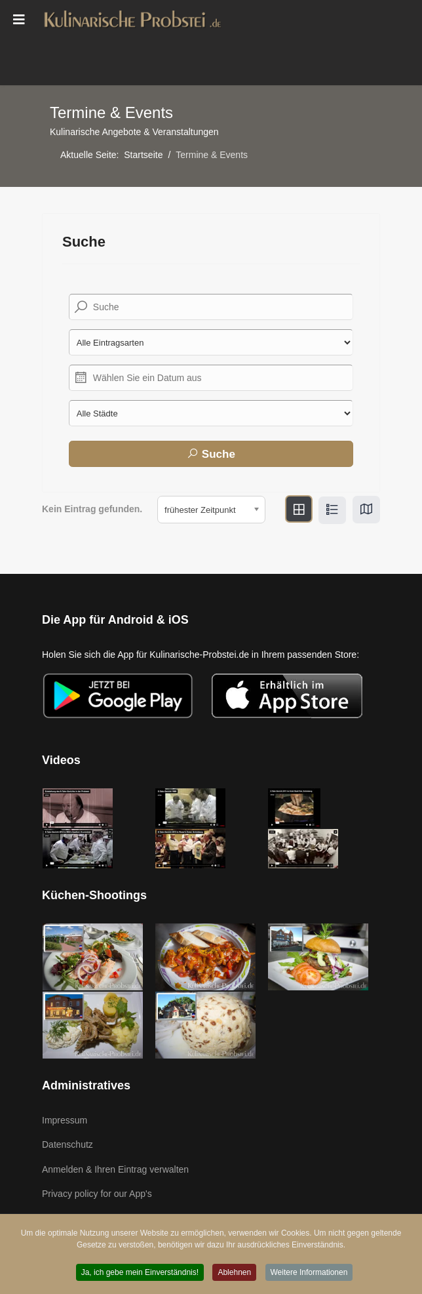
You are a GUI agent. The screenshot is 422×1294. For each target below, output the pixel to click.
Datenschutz (67, 1144)
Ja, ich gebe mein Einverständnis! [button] (140, 1273)
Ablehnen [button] (234, 1273)
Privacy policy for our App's (97, 1193)
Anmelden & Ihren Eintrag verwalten (115, 1169)
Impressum (64, 1120)
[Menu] (19, 19)
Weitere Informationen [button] (309, 1273)
